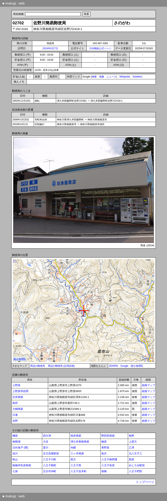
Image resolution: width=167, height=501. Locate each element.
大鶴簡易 (17, 408)
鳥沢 (104, 453)
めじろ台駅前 (137, 465)
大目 (45, 441)
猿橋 (104, 471)
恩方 (73, 459)
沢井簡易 (17, 397)
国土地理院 (137, 365)
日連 (15, 414)
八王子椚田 (135, 471)
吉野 (15, 420)
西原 (131, 459)
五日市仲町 (49, 471)
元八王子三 (135, 453)
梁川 (45, 447)
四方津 (47, 435)
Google (124, 365)
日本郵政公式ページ (100, 48)
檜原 (104, 441)
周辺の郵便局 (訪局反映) (61, 365)
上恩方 (133, 441)
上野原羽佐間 (20, 391)
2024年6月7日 (50, 48)
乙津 (131, 447)
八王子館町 (49, 465)
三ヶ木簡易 (77, 453)
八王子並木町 (78, 471)
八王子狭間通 (109, 459)
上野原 (16, 385)
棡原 (15, 435)
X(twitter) (137, 76)
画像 (101, 76)
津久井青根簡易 (80, 441)
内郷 (73, 447)
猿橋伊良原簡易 (21, 465)
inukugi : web (13, 3)
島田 (15, 403)
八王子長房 (108, 465)
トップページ (145, 482)
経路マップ (148, 385)
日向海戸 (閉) (20, 447)
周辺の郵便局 (37, 365)
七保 (15, 471)
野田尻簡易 (108, 435)
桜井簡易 (76, 435)
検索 (94, 76)
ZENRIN (113, 365)
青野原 (105, 447)
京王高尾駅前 (51, 453)
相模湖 (16, 441)
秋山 (15, 459)
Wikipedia (124, 76)
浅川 (15, 453)
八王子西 (76, 465)
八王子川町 (49, 459)
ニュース (111, 76)
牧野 (131, 435)
